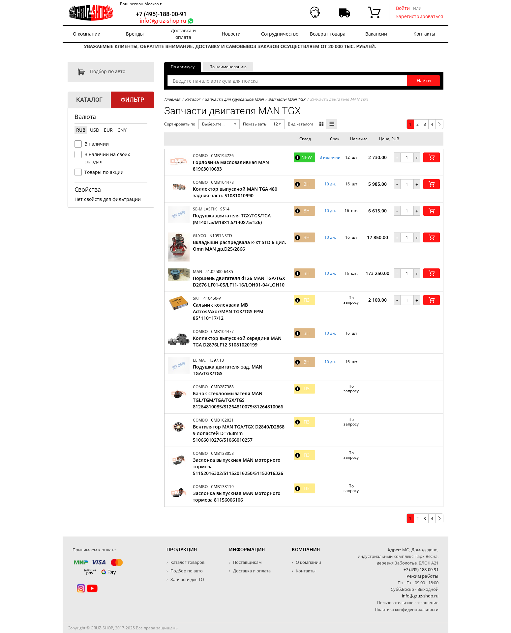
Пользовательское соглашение (407, 602)
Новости (231, 34)
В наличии (96, 144)
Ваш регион (141, 4)
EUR (108, 130)
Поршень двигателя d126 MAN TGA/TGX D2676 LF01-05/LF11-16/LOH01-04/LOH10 (239, 281)
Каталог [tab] (89, 99)
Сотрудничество (279, 34)
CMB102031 (222, 420)
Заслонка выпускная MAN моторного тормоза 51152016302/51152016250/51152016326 (238, 466)
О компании (87, 34)
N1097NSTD (220, 235)
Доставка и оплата (183, 33)
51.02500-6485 (219, 271)
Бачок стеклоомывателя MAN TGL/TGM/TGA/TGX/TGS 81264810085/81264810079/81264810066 (238, 400)
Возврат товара (328, 34)
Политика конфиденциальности (406, 609)
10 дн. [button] (330, 184)
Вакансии (376, 34)
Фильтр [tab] (132, 99)
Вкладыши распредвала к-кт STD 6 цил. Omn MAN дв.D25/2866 (239, 245)
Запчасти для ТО (186, 579)
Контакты (424, 34)
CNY (122, 130)
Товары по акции (104, 172)
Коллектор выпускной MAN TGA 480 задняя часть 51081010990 (235, 192)
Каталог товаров (186, 562)
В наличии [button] (330, 157)
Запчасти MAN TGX (286, 99)
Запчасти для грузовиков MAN (234, 99)
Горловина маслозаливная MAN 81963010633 (231, 165)
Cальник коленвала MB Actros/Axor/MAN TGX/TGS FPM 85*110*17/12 (228, 311)
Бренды (135, 34)
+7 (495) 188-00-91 (421, 569)
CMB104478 (222, 182)
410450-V (212, 298)
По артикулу (183, 66)
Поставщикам (247, 562)
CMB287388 (222, 387)
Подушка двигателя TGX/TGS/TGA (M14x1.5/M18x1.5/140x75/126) (232, 218)
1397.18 (216, 360)
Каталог (192, 99)
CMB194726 (222, 155)
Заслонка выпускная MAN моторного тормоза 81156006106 (237, 496)
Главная (172, 99)
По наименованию (228, 66)
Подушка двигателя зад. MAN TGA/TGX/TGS (227, 370)
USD (94, 130)
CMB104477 (222, 331)
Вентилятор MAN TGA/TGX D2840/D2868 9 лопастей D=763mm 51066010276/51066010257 (239, 433)
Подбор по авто (96, 71)
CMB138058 (222, 453)
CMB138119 (222, 486)
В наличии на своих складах (107, 158)
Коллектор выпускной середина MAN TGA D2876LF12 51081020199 (237, 341)
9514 (224, 209)
